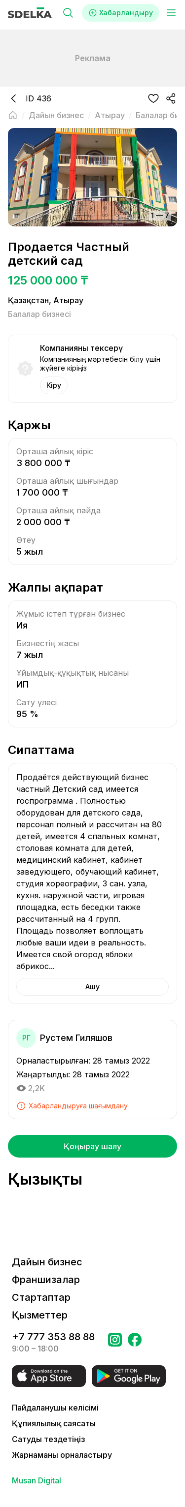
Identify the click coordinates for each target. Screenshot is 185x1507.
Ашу (92, 986)
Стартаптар (41, 1297)
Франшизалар (46, 1280)
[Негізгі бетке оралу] (13, 115)
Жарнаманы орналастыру (62, 1455)
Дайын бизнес (47, 1262)
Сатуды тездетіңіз (48, 1439)
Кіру (53, 385)
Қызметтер (40, 1315)
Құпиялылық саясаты (54, 1423)
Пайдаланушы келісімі (55, 1408)
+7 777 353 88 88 (53, 1337)
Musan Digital (36, 1480)
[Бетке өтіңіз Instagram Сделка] (115, 1342)
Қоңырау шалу (92, 1146)
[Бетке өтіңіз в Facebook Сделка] (135, 1342)
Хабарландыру (120, 12)
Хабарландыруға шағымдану (72, 1106)
